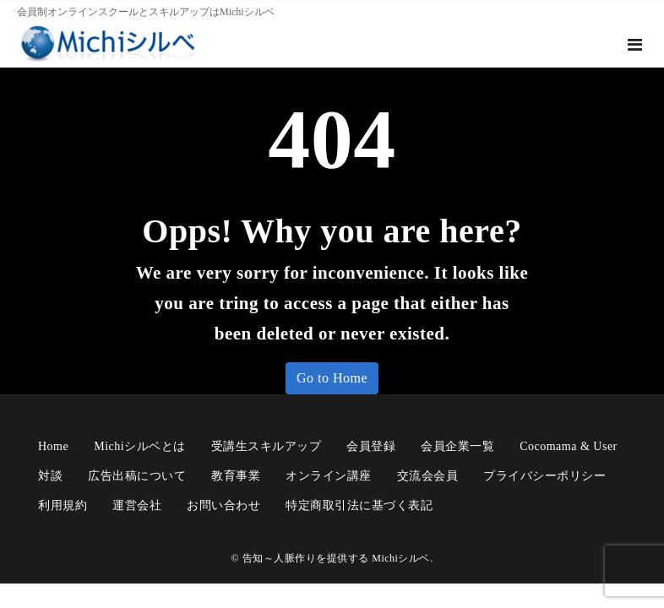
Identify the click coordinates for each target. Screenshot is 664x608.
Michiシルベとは (139, 446)
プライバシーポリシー (544, 476)
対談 (50, 476)
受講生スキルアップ (266, 446)
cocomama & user (569, 446)
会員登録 (370, 446)
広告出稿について (137, 476)
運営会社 (136, 505)
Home (53, 446)
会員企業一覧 (457, 446)
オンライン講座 (329, 476)
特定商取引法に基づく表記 (359, 505)
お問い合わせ (223, 505)
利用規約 (62, 505)
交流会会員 (428, 476)
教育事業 (235, 476)
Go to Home (332, 378)
